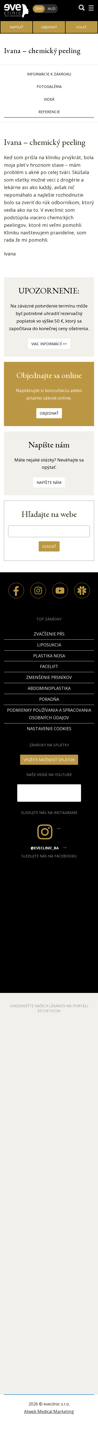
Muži (51, 9)
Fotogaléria (49, 86)
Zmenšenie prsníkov (49, 677)
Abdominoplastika (49, 688)
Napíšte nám (49, 482)
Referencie (49, 111)
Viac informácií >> (49, 343)
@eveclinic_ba (45, 847)
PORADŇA (49, 699)
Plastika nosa (49, 656)
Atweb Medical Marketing (49, 1411)
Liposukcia (49, 645)
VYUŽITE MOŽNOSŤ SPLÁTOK (49, 759)
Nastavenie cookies (49, 728)
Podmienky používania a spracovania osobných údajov (49, 714)
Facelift (49, 666)
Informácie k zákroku (49, 74)
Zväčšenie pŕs (49, 634)
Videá (49, 99)
